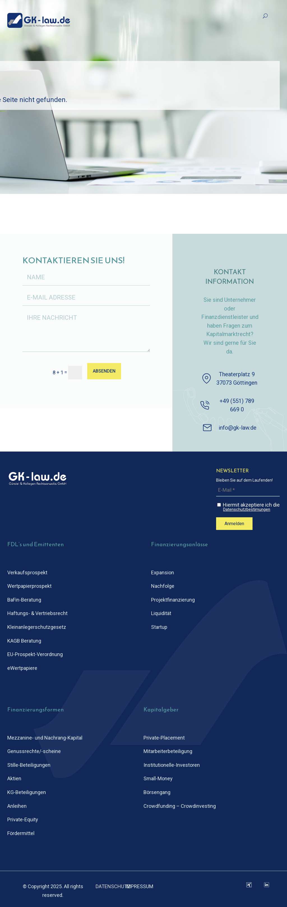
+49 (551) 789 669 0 (236, 405)
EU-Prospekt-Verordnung (35, 654)
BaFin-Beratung (24, 600)
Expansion (162, 572)
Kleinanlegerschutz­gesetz (36, 627)
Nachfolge (162, 586)
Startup (159, 627)
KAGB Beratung (24, 641)
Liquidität (161, 613)
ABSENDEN (104, 371)
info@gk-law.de (237, 427)
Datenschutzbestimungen (246, 509)
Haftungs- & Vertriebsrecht (37, 613)
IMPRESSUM (139, 886)
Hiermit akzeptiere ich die (248, 507)
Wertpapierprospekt (29, 586)
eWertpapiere (22, 668)
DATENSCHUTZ (113, 886)
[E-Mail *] (248, 490)
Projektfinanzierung (173, 600)
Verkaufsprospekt (27, 572)
